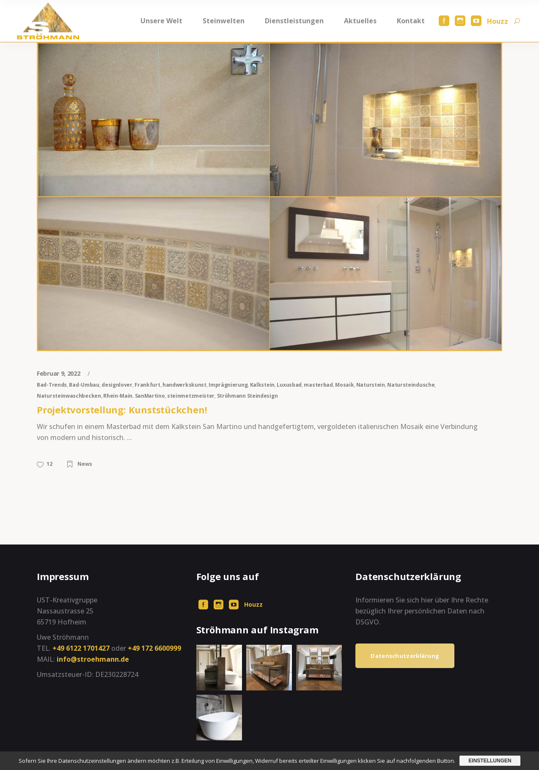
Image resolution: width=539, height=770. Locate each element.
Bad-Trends (52, 384)
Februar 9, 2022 (59, 373)
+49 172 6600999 (154, 648)
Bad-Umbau (84, 384)
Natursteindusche (410, 384)
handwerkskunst (184, 384)
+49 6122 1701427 (81, 648)
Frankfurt (147, 384)
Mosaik (344, 384)
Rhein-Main (117, 395)
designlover (117, 384)
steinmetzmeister (190, 395)
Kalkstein (262, 384)
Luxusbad (289, 384)
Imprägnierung (228, 384)
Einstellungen (489, 761)
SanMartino (150, 395)
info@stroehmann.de (93, 659)
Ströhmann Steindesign (247, 395)
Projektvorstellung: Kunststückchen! (122, 409)
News (84, 464)
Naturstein (370, 384)
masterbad (318, 384)
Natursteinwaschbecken (69, 395)
